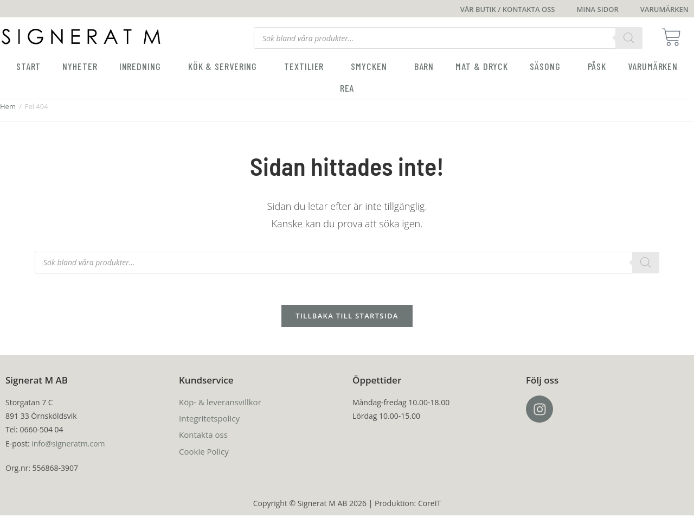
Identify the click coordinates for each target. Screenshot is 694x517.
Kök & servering (225, 66)
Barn (424, 66)
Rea (347, 88)
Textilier (306, 66)
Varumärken (653, 66)
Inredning (142, 66)
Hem (8, 106)
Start (28, 66)
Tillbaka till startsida (347, 317)
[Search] (628, 38)
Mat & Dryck (481, 66)
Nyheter (79, 66)
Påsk (597, 66)
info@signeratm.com (68, 444)
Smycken (371, 66)
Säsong (548, 66)
